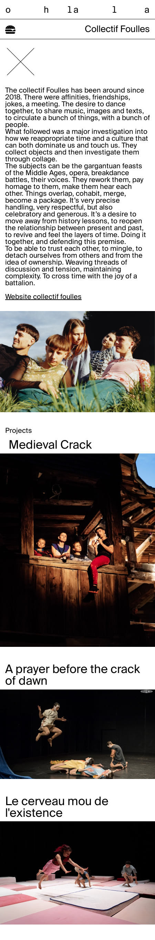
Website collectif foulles (43, 297)
